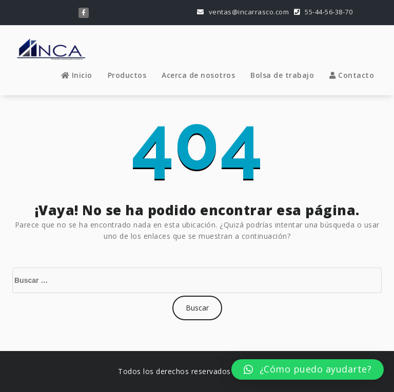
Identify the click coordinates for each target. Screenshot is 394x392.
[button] (307, 369)
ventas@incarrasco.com (243, 11)
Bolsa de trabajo (282, 75)
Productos (127, 75)
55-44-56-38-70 (323, 11)
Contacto (351, 75)
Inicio (76, 75)
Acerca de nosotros (198, 75)
